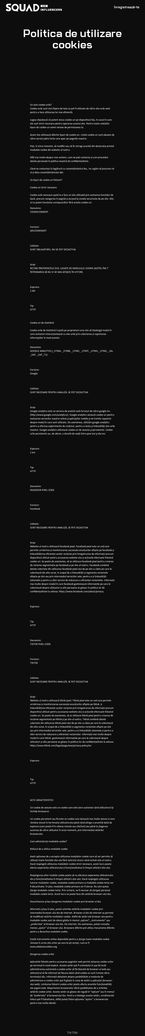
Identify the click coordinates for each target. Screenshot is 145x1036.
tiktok (72, 1033)
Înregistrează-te (126, 7)
